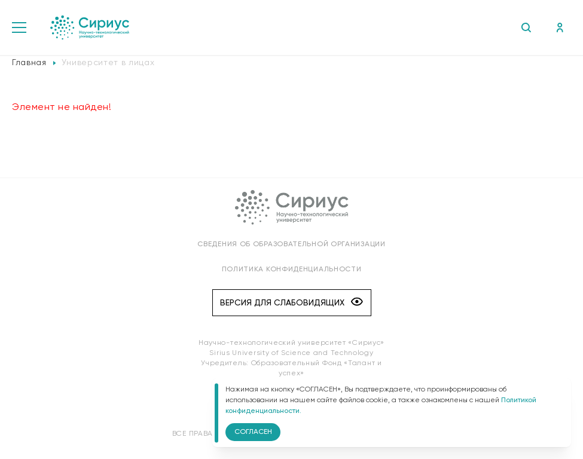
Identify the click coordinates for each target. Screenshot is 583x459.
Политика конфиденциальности (292, 269)
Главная (29, 63)
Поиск (526, 27)
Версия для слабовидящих (291, 302)
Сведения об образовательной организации (291, 244)
